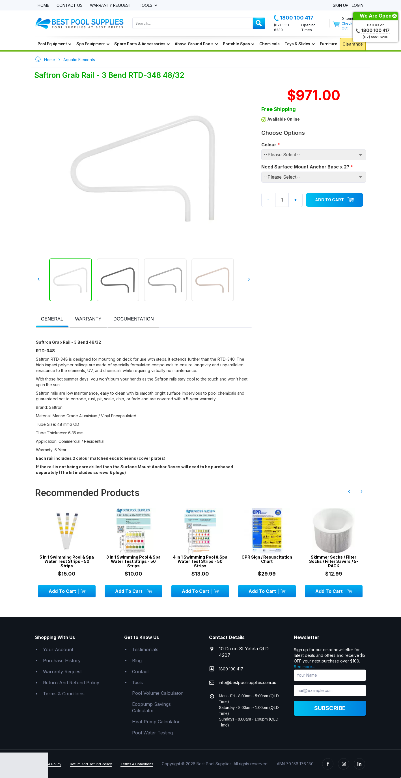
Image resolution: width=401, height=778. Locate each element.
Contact (140, 671)
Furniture (328, 43)
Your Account (58, 649)
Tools (146, 5)
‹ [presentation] (39, 279)
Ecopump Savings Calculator (151, 707)
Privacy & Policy (48, 764)
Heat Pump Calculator (156, 721)
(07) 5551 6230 (281, 27)
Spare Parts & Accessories (142, 43)
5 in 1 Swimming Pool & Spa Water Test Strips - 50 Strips (67, 561)
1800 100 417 (293, 18)
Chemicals (269, 43)
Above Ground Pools (196, 43)
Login (357, 5)
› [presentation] (248, 279)
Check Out (347, 25)
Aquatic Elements (79, 59)
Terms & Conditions (64, 693)
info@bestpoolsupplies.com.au (247, 682)
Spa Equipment (92, 43)
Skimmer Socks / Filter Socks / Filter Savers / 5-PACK (333, 561)
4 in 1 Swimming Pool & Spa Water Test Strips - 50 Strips (200, 561)
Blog (137, 660)
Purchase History (62, 660)
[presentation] (52, 319)
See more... (304, 666)
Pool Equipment (54, 43)
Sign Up (340, 5)
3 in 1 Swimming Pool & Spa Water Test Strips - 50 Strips (133, 561)
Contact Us (70, 5)
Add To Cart (334, 200)
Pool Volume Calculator (157, 693)
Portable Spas (238, 43)
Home (43, 5)
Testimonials (145, 649)
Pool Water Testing (152, 733)
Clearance (352, 44)
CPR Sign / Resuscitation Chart (267, 559)
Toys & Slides (299, 43)
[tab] (52, 319)
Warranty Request (110, 5)
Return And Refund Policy (71, 682)
